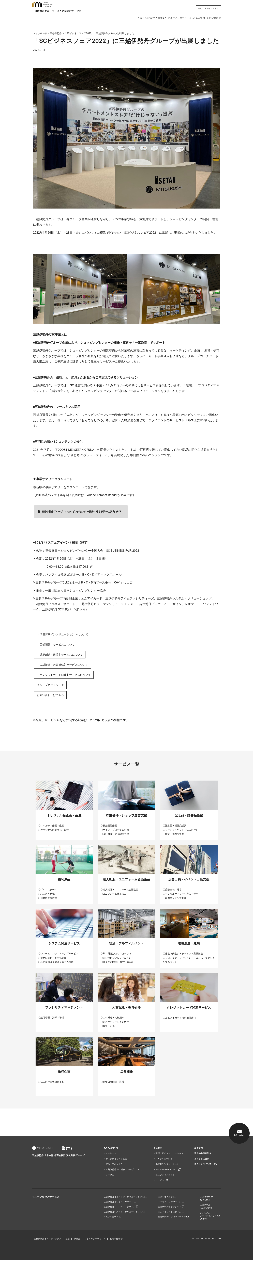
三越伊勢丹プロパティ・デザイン (119, 1213)
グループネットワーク (52, 689)
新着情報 (198, 1153)
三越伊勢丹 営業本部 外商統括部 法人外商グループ (60, 1161)
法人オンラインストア (208, 8)
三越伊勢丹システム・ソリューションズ (122, 1218)
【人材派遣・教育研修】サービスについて (66, 667)
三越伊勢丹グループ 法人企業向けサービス (60, 17)
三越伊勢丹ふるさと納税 (207, 1212)
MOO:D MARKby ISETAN (207, 1203)
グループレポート (169, 17)
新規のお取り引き (202, 1158)
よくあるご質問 (192, 17)
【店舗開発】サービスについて (58, 645)
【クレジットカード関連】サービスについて (67, 678)
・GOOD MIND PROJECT (166, 1175)
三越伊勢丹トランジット (170, 1213)
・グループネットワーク (115, 1169)
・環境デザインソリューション (168, 1158)
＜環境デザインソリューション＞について (66, 635)
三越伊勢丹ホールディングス (48, 1245)
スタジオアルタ (165, 1202)
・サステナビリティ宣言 (115, 1164)
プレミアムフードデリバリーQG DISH (209, 1222)
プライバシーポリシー (95, 1245)
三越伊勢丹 (56, 33)
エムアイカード (110, 1224)
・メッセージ (110, 1158)
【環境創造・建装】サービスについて (62, 656)
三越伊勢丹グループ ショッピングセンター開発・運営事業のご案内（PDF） (83, 511)
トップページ (40, 33)
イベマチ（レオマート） (170, 1207)
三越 (68, 1245)
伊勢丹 (77, 1245)
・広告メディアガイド (164, 1180)
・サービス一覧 (161, 1185)
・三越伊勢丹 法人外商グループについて (123, 1175)
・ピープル (109, 1180)
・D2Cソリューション (164, 1164)
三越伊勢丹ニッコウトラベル (172, 1224)
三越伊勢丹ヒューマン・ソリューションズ (123, 1202)
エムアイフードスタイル (170, 1218)
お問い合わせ (213, 17)
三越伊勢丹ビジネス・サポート (118, 1207)
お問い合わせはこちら (52, 700)
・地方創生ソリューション (166, 1169)
